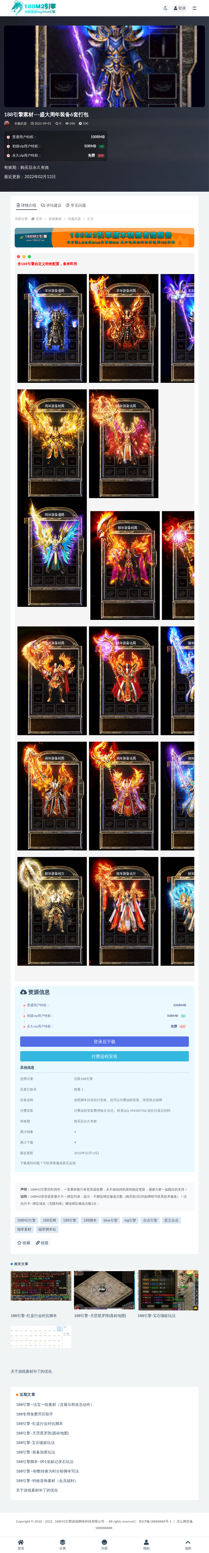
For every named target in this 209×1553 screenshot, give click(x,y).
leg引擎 (130, 1220)
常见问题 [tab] (76, 205)
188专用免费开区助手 (34, 1414)
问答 (104, 1545)
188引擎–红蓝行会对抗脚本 (34, 1315)
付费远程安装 (104, 1056)
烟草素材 (24, 1229)
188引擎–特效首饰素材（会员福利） (47, 1480)
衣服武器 (20, 123)
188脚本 (90, 1220)
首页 (39, 219)
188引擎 (69, 1220)
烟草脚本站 (47, 1229)
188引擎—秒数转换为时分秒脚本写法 (47, 1471)
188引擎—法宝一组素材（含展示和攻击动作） (55, 1404)
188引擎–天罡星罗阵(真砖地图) (100, 1315)
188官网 (49, 1220)
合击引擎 (150, 1220)
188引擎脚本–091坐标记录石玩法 (44, 1461)
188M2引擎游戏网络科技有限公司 (79, 1521)
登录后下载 (104, 1041)
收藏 (23, 1242)
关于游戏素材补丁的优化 (31, 1371)
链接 (42, 1242)
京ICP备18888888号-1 (155, 1521)
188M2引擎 (26, 1220)
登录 (180, 8)
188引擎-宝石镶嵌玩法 (157, 1315)
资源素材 (55, 219)
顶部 (188, 1545)
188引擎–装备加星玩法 (35, 1452)
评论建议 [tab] (51, 205)
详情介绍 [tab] (26, 205)
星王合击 (171, 1220)
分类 (63, 1545)
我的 (146, 1545)
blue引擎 (110, 1220)
